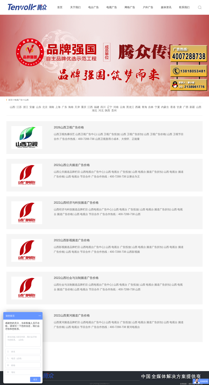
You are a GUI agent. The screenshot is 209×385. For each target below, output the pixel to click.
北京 (45, 107)
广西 (185, 107)
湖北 (94, 110)
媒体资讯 (166, 7)
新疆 (192, 107)
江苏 (19, 107)
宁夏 (157, 107)
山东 (38, 107)
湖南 (51, 107)
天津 (77, 107)
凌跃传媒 (192, 384)
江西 (90, 107)
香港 (172, 107)
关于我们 (75, 7)
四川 (103, 107)
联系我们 (184, 7)
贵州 (114, 110)
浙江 (25, 107)
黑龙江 (130, 107)
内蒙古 (165, 107)
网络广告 (130, 7)
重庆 (83, 107)
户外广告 (148, 7)
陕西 (107, 110)
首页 (59, 7)
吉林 (150, 107)
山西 (27, 100)
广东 (64, 107)
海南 (70, 107)
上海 (58, 107)
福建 (96, 107)
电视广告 (111, 7)
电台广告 (93, 7)
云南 (122, 107)
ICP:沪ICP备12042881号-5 (99, 384)
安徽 (32, 107)
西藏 (137, 107)
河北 (101, 110)
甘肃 (179, 107)
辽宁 (109, 107)
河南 (116, 107)
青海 (144, 107)
